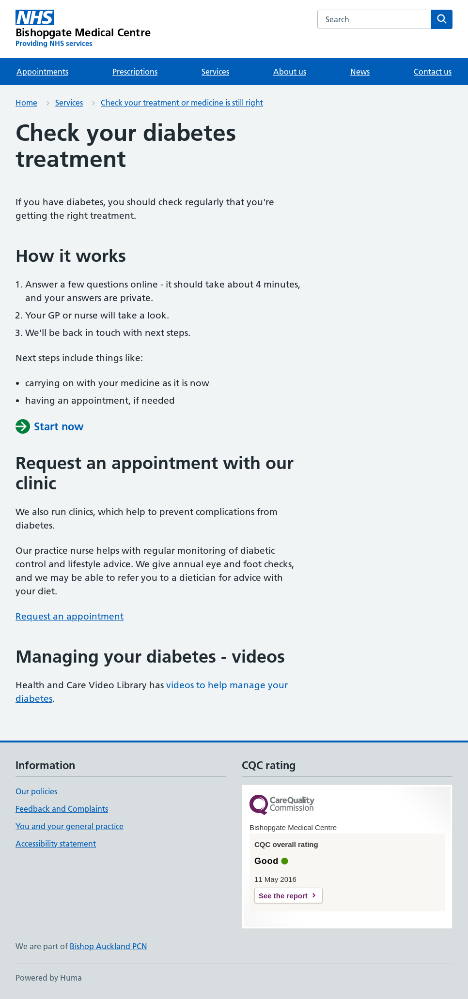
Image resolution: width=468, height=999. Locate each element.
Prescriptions (134, 71)
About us (289, 71)
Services (215, 71)
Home (26, 102)
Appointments (42, 71)
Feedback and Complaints (62, 809)
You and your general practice (70, 826)
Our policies (36, 791)
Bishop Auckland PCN (108, 946)
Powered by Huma (49, 978)
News (360, 71)
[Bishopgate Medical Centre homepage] (83, 29)
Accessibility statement (56, 843)
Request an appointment (70, 616)
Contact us (433, 71)
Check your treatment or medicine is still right (182, 102)
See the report (283, 896)
